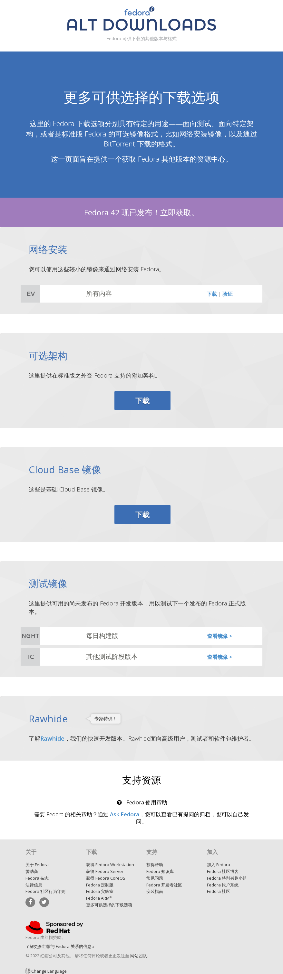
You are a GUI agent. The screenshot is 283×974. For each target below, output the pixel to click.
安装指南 (154, 891)
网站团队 (138, 956)
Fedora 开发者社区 (164, 885)
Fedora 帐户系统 (223, 885)
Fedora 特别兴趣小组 (227, 878)
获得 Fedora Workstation (110, 864)
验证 (227, 293)
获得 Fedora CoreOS (105, 878)
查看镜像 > (219, 636)
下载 (212, 293)
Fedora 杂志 (37, 878)
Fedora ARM (99, 898)
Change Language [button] (49, 971)
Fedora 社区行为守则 (45, 891)
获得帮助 (154, 864)
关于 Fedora (37, 864)
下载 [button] (142, 400)
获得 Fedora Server (104, 871)
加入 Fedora (218, 864)
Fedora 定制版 (99, 885)
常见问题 (154, 878)
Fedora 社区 (218, 891)
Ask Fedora (124, 814)
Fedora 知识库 (160, 871)
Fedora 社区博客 (223, 871)
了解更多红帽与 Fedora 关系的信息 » (59, 946)
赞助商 (31, 871)
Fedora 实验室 (99, 891)
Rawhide (52, 738)
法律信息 (33, 885)
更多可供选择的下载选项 (109, 905)
